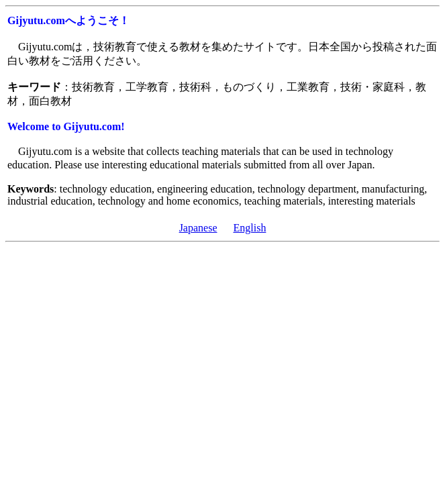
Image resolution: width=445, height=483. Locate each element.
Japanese (198, 227)
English (249, 227)
